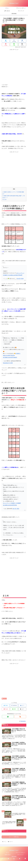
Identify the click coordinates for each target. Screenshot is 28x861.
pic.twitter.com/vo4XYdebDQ (10, 357)
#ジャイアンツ (20, 273)
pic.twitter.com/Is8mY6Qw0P (15, 275)
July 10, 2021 (16, 508)
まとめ (4, 199)
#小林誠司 (18, 503)
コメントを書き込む (14, 836)
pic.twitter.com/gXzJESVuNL (10, 505)
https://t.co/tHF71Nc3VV (9, 355)
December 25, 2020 (8, 363)
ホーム (7, 852)
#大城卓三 (5, 275)
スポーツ (4, 698)
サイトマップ (20, 854)
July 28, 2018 (20, 278)
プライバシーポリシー (20, 852)
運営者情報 (14, 856)
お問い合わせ (7, 854)
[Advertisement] (14, 66)
